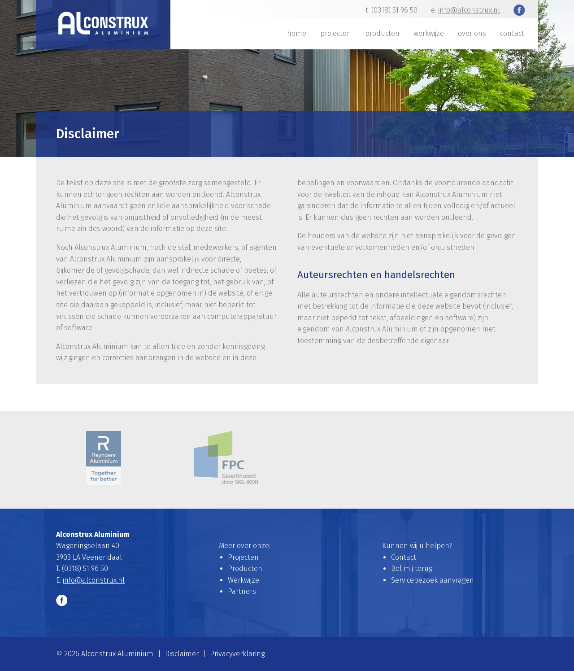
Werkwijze (428, 33)
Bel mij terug (411, 568)
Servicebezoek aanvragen (432, 580)
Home (296, 33)
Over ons (472, 33)
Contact (512, 33)
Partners (242, 591)
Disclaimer (182, 653)
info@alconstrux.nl (469, 10)
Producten (382, 33)
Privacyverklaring (237, 653)
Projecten (335, 33)
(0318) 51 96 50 (394, 10)
